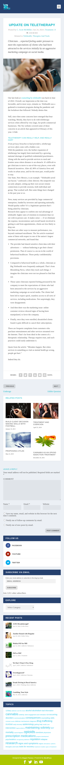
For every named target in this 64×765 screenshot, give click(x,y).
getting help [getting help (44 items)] (38, 724)
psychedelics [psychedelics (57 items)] (11, 739)
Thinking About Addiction (28, 685)
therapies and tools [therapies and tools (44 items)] (12, 747)
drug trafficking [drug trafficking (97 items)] (44, 721)
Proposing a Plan (15, 451)
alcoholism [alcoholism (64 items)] (36, 710)
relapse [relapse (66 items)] (44, 739)
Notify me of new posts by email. (19, 525)
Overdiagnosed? (18, 673)
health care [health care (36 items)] (46, 724)
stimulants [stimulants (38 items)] (47, 743)
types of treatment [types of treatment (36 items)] (51, 747)
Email (27, 504)
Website (46, 504)
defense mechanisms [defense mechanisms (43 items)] (22, 721)
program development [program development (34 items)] (42, 736)
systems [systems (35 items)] (53, 743)
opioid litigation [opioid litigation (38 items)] (18, 732)
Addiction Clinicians (27, 675)
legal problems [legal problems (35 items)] (20, 728)
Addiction (24, 695)
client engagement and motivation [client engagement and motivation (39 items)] (35, 715)
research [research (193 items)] (12, 743)
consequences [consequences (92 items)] (33, 717)
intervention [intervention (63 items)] (11, 728)
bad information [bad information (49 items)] (47, 711)
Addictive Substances (27, 646)
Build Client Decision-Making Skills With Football (17, 424)
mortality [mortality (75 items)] (10, 732)
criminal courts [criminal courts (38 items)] (10, 721)
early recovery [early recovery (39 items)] (17, 724)
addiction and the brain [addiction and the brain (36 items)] (18, 710)
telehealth (27, 36)
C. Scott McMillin (24, 30)
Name (6, 504)
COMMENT (8, 479)
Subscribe (11, 588)
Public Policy (25, 636)
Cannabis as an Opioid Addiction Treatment (44, 453)
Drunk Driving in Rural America (24, 682)
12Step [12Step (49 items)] (8, 711)
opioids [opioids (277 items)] (29, 732)
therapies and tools (41, 36)
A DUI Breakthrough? (21, 624)
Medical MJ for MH (20, 643)
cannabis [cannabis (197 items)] (12, 714)
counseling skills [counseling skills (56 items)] (47, 718)
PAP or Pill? (17, 653)
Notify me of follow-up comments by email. (24, 520)
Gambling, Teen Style (20, 692)
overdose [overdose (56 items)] (39, 732)
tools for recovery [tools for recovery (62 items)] (26, 746)
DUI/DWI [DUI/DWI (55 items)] (9, 724)
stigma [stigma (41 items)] (41, 743)
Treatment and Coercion (41, 423)
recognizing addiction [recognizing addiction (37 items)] (23, 739)
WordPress (48, 758)
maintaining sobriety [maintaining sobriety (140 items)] (37, 727)
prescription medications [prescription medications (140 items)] (21, 736)
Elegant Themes (27, 758)
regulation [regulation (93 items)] (35, 739)
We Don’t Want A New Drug (23, 663)
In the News (24, 626)
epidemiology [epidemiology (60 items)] (28, 724)
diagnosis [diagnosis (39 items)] (33, 721)
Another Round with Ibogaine (23, 634)
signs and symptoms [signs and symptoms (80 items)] (28, 743)
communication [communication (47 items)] (19, 718)
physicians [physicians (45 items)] (47, 732)
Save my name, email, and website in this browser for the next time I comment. (30, 514)
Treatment (49, 30)
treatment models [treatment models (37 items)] (40, 747)
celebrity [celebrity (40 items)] (21, 715)
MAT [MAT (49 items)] (52, 728)
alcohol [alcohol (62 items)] (29, 710)
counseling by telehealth (31, 98)
